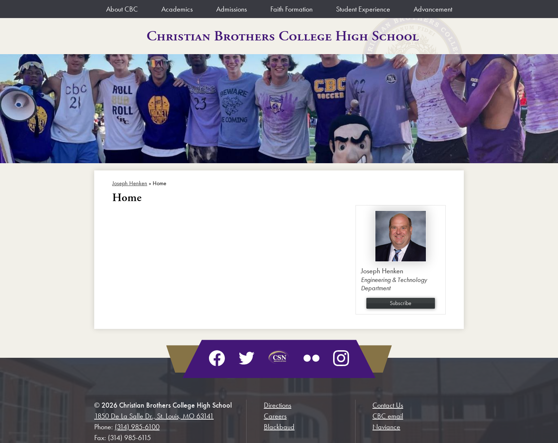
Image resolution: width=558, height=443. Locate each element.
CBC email (387, 416)
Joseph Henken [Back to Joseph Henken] (129, 183)
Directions (277, 405)
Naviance (386, 426)
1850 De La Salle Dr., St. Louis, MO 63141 (154, 416)
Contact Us (387, 405)
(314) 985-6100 (137, 426)
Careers (275, 416)
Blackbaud (279, 426)
